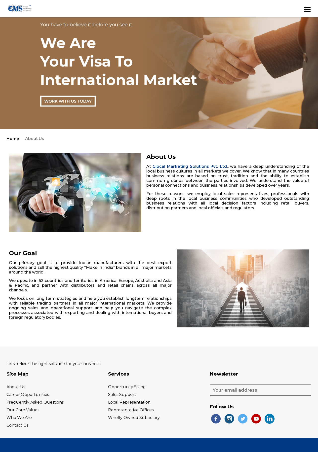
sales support (122, 394)
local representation (129, 402)
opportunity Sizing (127, 386)
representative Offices (131, 410)
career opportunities (27, 394)
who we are (19, 417)
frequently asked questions (35, 402)
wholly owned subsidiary (134, 417)
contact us (17, 425)
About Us (15, 386)
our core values (22, 410)
